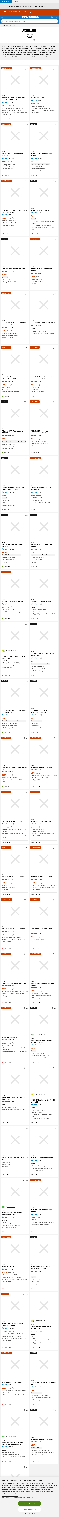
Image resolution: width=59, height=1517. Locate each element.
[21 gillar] (54, 402)
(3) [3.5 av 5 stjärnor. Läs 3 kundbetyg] (12, 1447)
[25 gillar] (54, 239)
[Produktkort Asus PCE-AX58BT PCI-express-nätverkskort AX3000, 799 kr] (44, 413)
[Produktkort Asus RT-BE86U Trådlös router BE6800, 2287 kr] (44, 1421)
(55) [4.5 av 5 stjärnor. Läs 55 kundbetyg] (41, 987)
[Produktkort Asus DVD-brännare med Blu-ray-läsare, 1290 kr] (44, 305)
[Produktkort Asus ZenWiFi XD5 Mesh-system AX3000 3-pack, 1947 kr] (44, 1364)
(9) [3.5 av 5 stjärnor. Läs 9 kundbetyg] (12, 381)
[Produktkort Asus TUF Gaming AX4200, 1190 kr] (15, 1019)
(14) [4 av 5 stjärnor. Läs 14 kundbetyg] (41, 435)
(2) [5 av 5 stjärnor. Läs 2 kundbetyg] (41, 492)
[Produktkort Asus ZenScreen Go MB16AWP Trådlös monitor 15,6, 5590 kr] (15, 635)
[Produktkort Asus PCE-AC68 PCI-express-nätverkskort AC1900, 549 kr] (15, 359)
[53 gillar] (26, 1467)
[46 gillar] (54, 1294)
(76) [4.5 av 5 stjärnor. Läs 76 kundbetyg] (41, 1045)
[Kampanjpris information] (13, 105)
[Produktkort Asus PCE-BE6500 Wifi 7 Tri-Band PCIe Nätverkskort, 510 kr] (15, 692)
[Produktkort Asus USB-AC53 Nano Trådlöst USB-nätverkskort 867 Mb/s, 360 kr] (15, 470)
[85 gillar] (26, 239)
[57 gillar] (54, 1180)
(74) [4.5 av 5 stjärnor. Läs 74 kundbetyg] (41, 381)
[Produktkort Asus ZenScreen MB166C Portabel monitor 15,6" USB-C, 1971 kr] (44, 1019)
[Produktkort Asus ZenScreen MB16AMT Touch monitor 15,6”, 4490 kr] (44, 1306)
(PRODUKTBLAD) (11, 650)
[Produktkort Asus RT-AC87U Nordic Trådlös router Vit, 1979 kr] (15, 1140)
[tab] (6, 1)
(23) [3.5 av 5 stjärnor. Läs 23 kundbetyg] (13, 271)
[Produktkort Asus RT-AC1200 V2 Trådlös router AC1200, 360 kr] (44, 136)
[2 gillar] (54, 738)
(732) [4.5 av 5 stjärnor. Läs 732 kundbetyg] (13, 985)
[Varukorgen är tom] (56, 16)
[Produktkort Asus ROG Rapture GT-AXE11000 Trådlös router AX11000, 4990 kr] (15, 192)
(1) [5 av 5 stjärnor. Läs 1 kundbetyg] (12, 215)
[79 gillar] (54, 792)
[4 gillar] (26, 572)
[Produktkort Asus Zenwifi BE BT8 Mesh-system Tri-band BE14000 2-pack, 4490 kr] (15, 80)
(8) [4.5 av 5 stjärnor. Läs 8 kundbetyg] (12, 771)
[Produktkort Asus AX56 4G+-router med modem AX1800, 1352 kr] (44, 527)
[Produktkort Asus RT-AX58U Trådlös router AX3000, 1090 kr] (15, 965)
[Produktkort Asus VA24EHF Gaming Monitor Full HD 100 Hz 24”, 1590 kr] (44, 1079)
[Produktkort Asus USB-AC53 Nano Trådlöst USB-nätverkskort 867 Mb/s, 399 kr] (44, 359)
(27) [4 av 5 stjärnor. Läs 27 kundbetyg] (41, 273)
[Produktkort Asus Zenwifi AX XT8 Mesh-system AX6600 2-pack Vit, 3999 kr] (15, 1306)
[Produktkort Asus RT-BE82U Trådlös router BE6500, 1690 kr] (44, 749)
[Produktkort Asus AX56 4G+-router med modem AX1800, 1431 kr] (15, 527)
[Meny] (2, 17)
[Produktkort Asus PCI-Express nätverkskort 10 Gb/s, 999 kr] (15, 583)
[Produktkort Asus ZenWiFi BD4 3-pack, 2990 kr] (44, 80)
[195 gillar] (25, 1068)
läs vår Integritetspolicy (25, 1497)
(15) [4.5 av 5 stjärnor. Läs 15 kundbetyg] (41, 770)
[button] (34, 40)
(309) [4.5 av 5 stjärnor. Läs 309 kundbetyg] (41, 824)
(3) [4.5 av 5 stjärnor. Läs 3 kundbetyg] (12, 1269)
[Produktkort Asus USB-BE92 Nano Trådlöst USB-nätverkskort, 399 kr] (44, 911)
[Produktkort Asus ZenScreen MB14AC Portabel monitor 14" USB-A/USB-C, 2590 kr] (15, 1421)
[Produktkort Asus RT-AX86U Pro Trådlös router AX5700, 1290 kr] (44, 1192)
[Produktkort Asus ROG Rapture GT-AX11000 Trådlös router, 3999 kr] (15, 749)
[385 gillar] (25, 1294)
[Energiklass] (3, 650)
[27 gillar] (54, 954)
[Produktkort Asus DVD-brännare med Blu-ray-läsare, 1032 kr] (15, 251)
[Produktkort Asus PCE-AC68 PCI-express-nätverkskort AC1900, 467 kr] (44, 692)
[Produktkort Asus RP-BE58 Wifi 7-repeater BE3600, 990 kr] (15, 859)
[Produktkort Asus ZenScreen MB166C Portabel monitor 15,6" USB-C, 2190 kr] (15, 1192)
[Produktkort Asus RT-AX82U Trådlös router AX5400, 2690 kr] (44, 1140)
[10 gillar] (54, 68)
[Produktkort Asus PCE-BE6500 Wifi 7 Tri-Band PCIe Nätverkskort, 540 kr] (44, 635)
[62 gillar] (26, 1128)
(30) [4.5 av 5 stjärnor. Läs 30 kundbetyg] (41, 212)
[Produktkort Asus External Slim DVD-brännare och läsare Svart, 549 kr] (15, 1079)
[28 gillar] (54, 1128)
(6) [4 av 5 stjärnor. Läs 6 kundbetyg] (12, 102)
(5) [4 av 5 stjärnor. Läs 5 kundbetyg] (41, 604)
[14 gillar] (54, 181)
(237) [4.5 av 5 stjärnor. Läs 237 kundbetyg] (13, 1328)
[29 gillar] (26, 348)
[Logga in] (51, 16)
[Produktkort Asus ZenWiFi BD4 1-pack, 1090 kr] (15, 1249)
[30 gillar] (26, 124)
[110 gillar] (54, 1008)
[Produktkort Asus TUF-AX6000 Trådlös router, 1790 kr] (15, 1364)
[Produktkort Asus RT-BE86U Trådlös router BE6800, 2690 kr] (15, 911)
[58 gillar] (54, 348)
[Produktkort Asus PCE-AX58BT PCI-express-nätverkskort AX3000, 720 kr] (44, 1249)
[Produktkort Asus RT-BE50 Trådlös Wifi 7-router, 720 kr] (44, 192)
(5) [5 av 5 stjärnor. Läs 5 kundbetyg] (12, 327)
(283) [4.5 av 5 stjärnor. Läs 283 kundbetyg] (13, 1101)
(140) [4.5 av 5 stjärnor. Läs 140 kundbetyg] (41, 1214)
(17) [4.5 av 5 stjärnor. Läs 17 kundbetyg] (13, 1040)
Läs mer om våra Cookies (10, 1497)
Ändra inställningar (29, 1513)
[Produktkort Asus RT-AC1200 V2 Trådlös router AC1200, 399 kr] (15, 136)
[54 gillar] (26, 738)
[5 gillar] (26, 1237)
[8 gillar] (26, 68)
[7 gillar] (26, 1353)
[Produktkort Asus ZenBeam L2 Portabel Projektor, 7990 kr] (44, 583)
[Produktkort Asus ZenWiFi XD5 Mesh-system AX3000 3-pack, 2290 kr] (44, 965)
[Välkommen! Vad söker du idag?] (31, 21)
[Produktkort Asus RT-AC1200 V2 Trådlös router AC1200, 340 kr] (15, 413)
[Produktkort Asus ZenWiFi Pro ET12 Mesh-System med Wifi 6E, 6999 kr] (44, 470)
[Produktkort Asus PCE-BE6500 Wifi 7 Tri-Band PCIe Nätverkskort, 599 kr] (15, 305)
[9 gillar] (26, 181)
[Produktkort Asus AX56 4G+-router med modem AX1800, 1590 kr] (44, 251)
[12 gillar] (26, 624)
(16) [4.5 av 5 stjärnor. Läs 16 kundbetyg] (41, 1104)
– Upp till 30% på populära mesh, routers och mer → (27, 12)
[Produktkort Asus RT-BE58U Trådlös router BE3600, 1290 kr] (44, 859)
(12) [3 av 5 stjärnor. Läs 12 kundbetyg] (41, 100)
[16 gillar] (54, 572)
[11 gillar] (54, 900)
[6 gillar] (26, 294)
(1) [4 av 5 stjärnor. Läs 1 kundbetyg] (12, 1385)
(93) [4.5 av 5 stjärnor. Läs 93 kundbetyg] (13, 158)
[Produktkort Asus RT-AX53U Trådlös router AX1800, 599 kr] (44, 803)
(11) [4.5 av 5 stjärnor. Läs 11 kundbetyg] (13, 931)
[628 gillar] (25, 954)
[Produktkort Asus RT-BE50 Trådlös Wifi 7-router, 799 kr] (15, 803)
